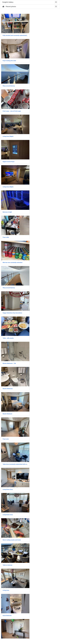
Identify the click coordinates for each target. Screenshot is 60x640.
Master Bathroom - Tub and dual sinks (13, 631)
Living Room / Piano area (40, 507)
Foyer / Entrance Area (9, 333)
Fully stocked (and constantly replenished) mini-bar (15, 35)
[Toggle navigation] (56, 2)
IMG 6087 (5, 606)
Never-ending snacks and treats (12, 283)
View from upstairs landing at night (43, 407)
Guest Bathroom (37, 581)
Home (3, 6)
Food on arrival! (37, 457)
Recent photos (11, 6)
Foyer (34, 333)
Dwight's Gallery (7, 2)
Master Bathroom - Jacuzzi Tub (12, 432)
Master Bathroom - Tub (39, 184)
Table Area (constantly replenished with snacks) (45, 233)
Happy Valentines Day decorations (42, 159)
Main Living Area (37, 432)
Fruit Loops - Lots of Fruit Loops (42, 60)
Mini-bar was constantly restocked (42, 134)
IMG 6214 (5, 507)
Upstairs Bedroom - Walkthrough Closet (44, 382)
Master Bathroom (8, 209)
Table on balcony (37, 283)
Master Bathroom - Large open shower (14, 556)
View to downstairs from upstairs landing (14, 457)
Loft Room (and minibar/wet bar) (42, 631)
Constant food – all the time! (41, 358)
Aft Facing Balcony (38, 482)
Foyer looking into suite (39, 35)
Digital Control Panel (38, 84)
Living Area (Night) (8, 84)
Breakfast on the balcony (10, 382)
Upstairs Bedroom (8, 407)
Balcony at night (37, 109)
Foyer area (6, 233)
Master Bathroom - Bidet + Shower (42, 606)
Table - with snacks (8, 184)
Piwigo (33, 637)
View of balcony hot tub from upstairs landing (45, 531)
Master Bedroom (37, 209)
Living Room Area (8, 258)
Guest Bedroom (37, 308)
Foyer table (6, 134)
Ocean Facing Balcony (9, 358)
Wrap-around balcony (9, 60)
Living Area (6, 308)
